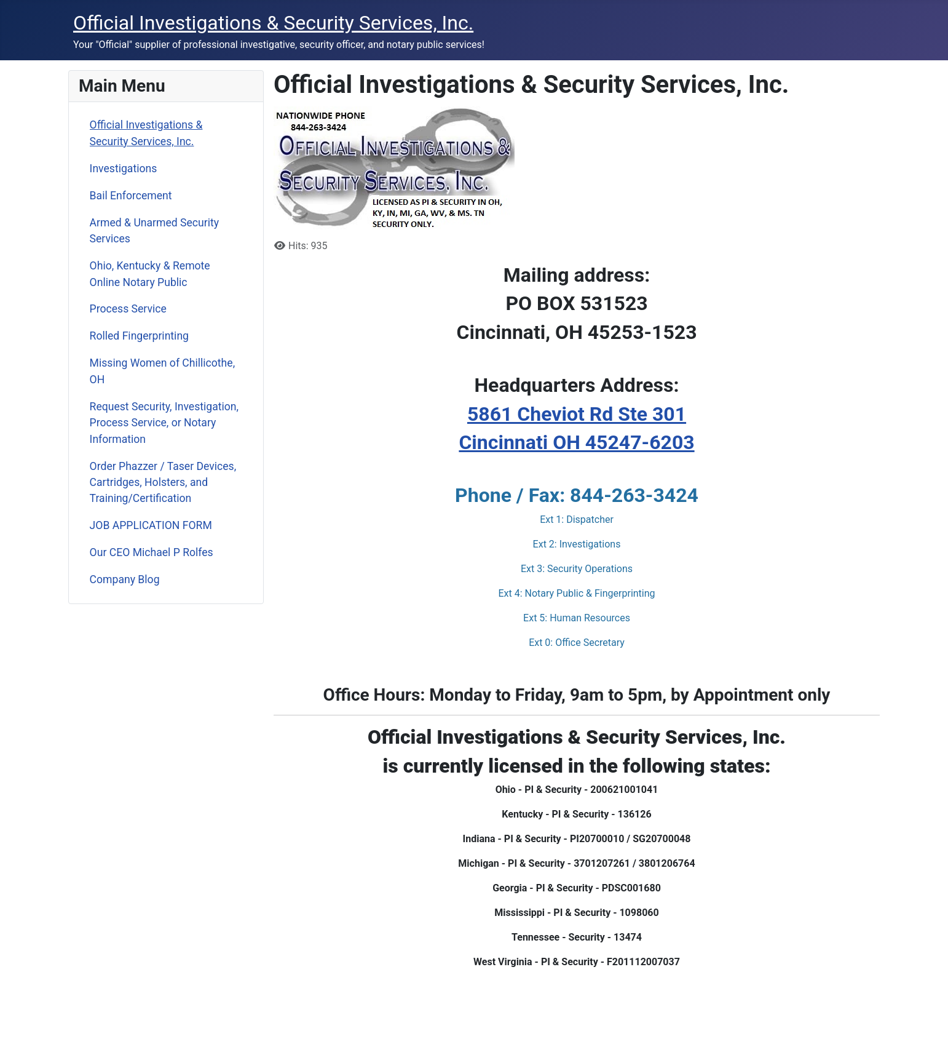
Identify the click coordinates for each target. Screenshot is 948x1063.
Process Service (128, 309)
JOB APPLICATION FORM (151, 525)
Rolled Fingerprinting (139, 336)
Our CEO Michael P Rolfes (151, 552)
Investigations (123, 168)
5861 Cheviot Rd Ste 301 (576, 414)
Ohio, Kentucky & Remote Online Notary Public (150, 274)
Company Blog (125, 579)
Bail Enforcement (131, 195)
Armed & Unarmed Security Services (154, 231)
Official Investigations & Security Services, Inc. (146, 133)
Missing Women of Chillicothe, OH (162, 371)
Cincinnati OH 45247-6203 (576, 442)
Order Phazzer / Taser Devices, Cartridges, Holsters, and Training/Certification (163, 482)
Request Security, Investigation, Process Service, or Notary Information (164, 422)
